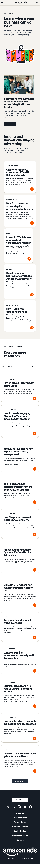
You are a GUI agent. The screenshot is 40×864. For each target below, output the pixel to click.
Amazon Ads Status (20, 835)
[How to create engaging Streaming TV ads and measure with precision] (20, 421)
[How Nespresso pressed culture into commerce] (20, 523)
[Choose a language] (20, 800)
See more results (20, 781)
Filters (31, 366)
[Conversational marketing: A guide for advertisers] (20, 760)
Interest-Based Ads (20, 826)
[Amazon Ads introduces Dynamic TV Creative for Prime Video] (20, 557)
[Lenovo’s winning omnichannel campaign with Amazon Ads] (20, 659)
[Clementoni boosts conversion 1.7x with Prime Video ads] (20, 177)
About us (20, 813)
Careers (20, 840)
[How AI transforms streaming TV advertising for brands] (20, 211)
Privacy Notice (20, 822)
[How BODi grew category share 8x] (20, 316)
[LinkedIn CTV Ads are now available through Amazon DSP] (18, 245)
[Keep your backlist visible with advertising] (20, 626)
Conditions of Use (20, 817)
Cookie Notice (20, 831)
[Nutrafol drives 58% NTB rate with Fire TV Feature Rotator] (20, 693)
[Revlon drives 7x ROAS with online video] (20, 388)
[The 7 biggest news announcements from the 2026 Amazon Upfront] (20, 490)
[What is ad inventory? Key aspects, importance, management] (20, 456)
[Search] (37, 2)
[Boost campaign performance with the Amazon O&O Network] (20, 281)
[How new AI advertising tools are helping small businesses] (20, 727)
